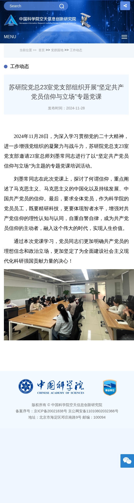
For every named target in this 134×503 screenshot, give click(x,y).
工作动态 (76, 50)
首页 (42, 50)
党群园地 (57, 50)
